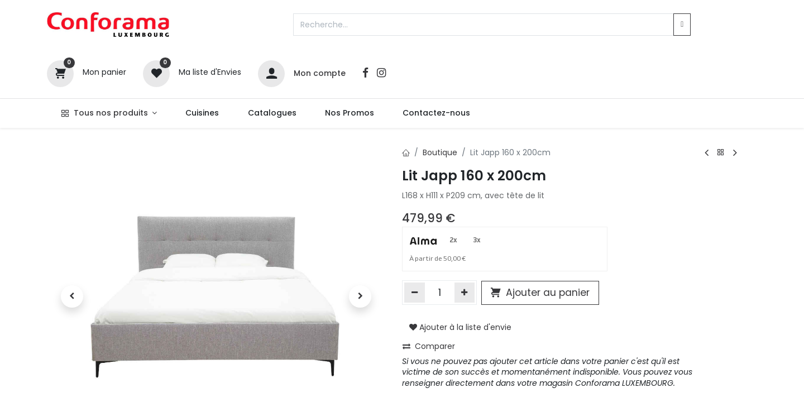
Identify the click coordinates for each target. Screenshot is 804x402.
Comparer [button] (429, 346)
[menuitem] (202, 113)
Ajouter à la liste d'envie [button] (460, 327)
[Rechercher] (682, 24)
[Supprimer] (414, 293)
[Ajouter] (464, 293)
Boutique (440, 152)
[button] (72, 296)
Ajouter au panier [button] (540, 292)
